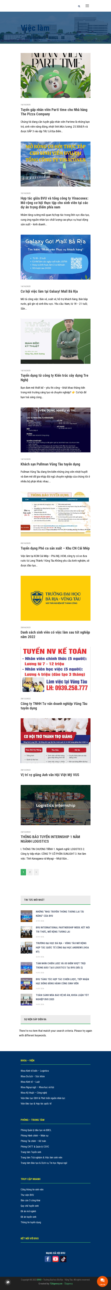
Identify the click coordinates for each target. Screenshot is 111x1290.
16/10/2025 (26, 104)
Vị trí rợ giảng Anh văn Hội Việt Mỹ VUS (50, 775)
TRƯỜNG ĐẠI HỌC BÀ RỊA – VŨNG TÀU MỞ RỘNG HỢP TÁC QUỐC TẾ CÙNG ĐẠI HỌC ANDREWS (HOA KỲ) (62, 947)
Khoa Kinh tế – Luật (30, 1081)
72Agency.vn (56, 1283)
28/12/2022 (26, 698)
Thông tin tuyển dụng (31, 1222)
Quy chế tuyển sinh (30, 1205)
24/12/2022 (26, 832)
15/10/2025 (26, 193)
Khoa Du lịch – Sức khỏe (33, 1076)
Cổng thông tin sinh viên (32, 1189)
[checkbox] (8, 1282)
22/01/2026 (40, 957)
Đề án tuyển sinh (28, 1216)
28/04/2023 (26, 627)
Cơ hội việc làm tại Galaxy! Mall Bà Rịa (49, 291)
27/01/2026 (40, 921)
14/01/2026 (40, 1004)
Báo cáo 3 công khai (30, 1200)
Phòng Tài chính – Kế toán (33, 1141)
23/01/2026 (40, 937)
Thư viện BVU (27, 1194)
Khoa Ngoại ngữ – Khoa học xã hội (37, 1087)
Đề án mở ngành (28, 1211)
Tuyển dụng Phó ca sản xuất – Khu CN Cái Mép (55, 548)
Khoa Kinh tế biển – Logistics (35, 1070)
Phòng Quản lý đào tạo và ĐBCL (36, 1130)
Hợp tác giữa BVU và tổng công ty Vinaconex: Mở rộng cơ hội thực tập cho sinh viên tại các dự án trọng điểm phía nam (54, 202)
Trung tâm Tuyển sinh (31, 1152)
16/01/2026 (40, 973)
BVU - (40, 1279)
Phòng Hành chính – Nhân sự (34, 1135)
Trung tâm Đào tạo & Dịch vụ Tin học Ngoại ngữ (44, 1162)
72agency (68, 1283)
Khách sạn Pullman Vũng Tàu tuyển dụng (50, 464)
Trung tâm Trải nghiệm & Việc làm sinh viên (41, 1157)
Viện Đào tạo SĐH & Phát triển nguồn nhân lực (43, 1098)
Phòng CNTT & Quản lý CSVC (35, 1146)
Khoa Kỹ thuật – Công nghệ (34, 1092)
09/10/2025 (26, 543)
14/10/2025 (26, 286)
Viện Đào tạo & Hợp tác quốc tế (36, 1103)
